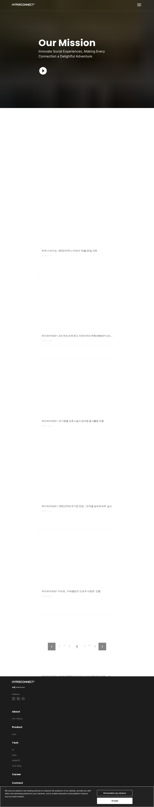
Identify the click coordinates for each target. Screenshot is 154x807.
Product (17, 727)
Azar (14, 734)
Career (16, 774)
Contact (17, 783)
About (16, 711)
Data (14, 755)
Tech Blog (16, 766)
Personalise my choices (114, 793)
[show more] (139, 5)
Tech (15, 742)
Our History (17, 718)
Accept (114, 801)
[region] (77, 796)
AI (13, 749)
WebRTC (16, 760)
